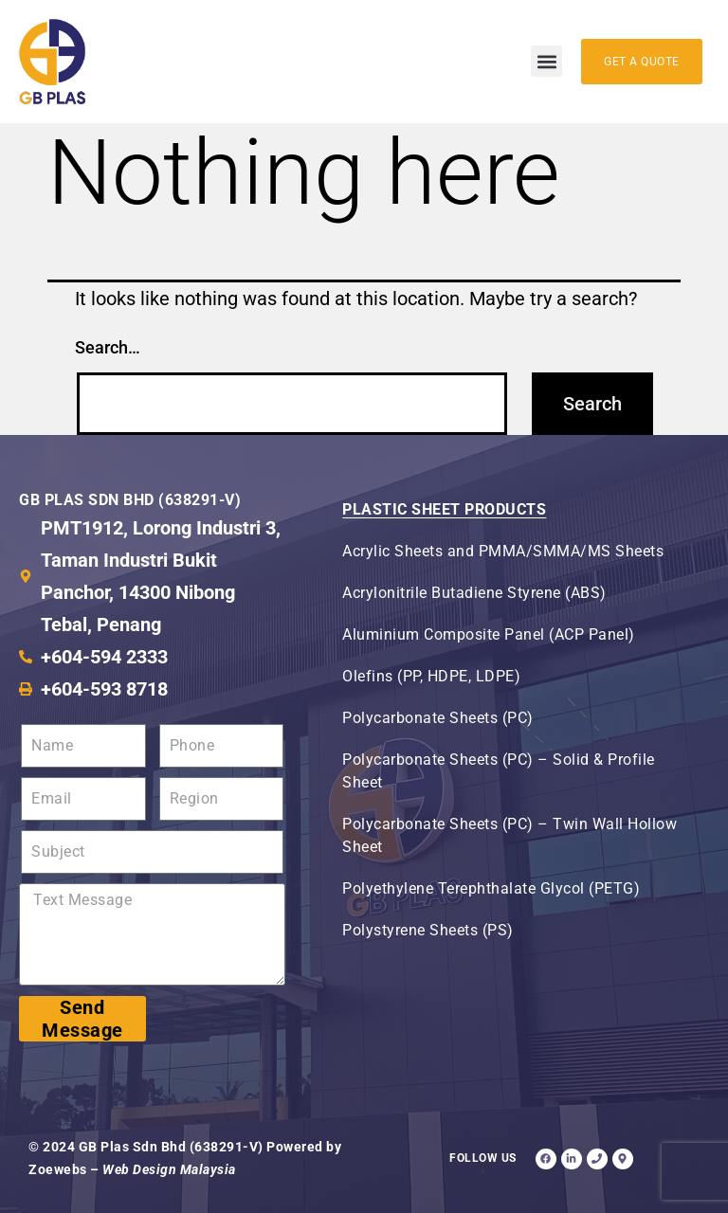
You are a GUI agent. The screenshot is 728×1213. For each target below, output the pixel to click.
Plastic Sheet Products (444, 509)
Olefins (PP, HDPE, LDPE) (431, 676)
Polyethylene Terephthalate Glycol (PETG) (491, 888)
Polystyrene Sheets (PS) (428, 930)
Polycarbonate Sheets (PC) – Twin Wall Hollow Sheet (509, 835)
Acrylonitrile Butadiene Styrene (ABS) (474, 593)
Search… (107, 347)
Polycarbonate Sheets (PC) (438, 718)
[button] (546, 61)
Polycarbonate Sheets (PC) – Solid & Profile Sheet (498, 771)
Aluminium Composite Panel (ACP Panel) (488, 634)
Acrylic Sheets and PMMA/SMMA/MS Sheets (503, 551)
